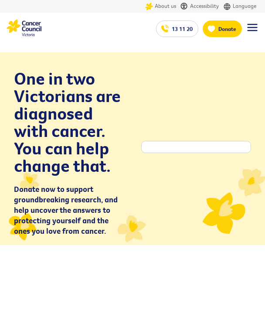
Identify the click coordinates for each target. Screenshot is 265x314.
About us (160, 6)
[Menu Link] (252, 31)
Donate (227, 28)
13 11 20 (182, 28)
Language (239, 6)
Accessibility (199, 6)
